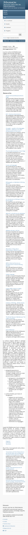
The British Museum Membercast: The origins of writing (15, 317)
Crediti (5, 521)
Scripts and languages (11, 165)
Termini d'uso (6, 523)
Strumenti (8, 444)
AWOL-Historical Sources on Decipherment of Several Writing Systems (14, 264)
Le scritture (8, 20)
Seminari (7, 27)
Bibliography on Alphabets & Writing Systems (15, 182)
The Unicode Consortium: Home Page (15, 151)
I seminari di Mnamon (9, 526)
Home (4, 37)
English (5, 12)
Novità (7, 24)
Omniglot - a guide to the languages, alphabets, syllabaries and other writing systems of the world (15, 130)
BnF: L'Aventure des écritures (13, 114)
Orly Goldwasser (10, 329)
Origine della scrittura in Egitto (13, 288)
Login (5, 530)
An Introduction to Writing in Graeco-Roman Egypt (15, 199)
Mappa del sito (7, 528)
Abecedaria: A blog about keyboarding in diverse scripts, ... (14, 249)
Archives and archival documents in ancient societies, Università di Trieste (15, 481)
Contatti (5, 519)
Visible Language (10, 274)
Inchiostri (8, 442)
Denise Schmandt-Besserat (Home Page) (14, 96)
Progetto (7, 30)
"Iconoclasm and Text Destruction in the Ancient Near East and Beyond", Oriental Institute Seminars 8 (15, 453)
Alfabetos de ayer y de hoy (12, 230)
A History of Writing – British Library (15, 303)
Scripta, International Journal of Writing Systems (14, 468)
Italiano (5, 10)
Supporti (8, 441)
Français (5, 14)
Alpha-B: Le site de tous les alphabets (15, 213)
